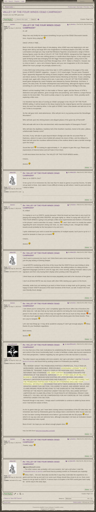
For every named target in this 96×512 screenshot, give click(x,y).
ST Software (51, 509)
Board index (9, 7)
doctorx (12, 24)
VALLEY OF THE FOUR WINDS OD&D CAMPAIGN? (32, 12)
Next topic (79, 7)
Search (11, 1)
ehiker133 (12, 172)
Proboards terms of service (33, 471)
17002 (9, 359)
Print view (86, 7)
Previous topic (72, 7)
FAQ (5, 1)
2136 (9, 187)
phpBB (41, 507)
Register (17, 1)
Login (22, 1)
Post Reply (8, 19)
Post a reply (8, 493)
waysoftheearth (12, 344)
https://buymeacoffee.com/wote (45, 430)
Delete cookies (77, 502)
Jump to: (61, 498)
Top (91, 7)
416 (9, 26)
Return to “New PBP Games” (13, 498)
